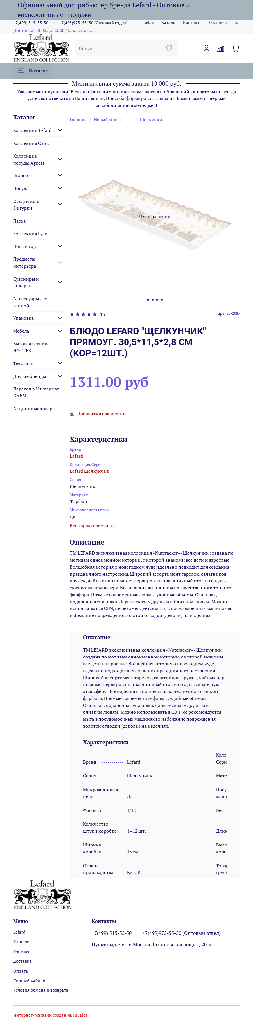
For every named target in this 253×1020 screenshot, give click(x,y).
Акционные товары (34, 408)
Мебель (21, 331)
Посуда (21, 188)
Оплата (20, 971)
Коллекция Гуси (30, 233)
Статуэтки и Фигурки (26, 204)
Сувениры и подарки (26, 282)
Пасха (19, 221)
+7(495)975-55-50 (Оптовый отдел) (93, 23)
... (129, 119)
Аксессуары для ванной (30, 302)
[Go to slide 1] (148, 300)
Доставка (218, 22)
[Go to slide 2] (153, 300)
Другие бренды (29, 376)
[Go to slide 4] (162, 300)
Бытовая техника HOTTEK (31, 347)
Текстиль (23, 363)
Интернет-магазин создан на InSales (50, 1015)
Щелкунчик (152, 119)
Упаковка (23, 318)
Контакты (193, 22)
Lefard (149, 22)
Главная (78, 119)
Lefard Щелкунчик (89, 471)
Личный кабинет (30, 980)
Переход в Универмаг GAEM (36, 392)
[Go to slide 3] (157, 300)
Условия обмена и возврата (40, 990)
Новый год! (106, 119)
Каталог (169, 22)
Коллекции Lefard (32, 130)
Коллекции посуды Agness (28, 159)
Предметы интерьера (24, 262)
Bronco (20, 175)
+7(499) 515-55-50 (30, 23)
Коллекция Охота (32, 143)
